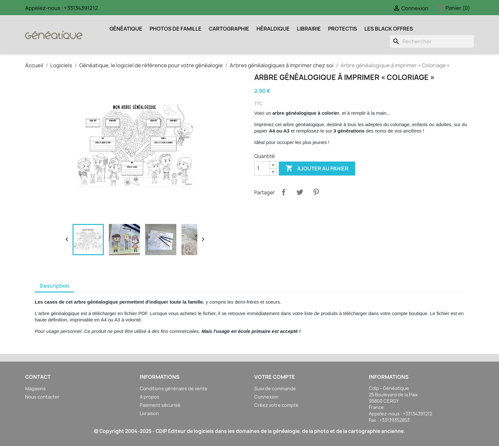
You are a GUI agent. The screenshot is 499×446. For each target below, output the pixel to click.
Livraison (149, 413)
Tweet (299, 192)
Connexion (266, 397)
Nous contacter (42, 397)
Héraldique (273, 28)
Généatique (125, 28)
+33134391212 (81, 7)
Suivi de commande (275, 388)
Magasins (35, 388)
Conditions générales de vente (173, 388)
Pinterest (316, 192)
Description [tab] (54, 285)
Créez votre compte (276, 405)
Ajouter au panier (316, 168)
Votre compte (274, 376)
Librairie (309, 28)
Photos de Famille (175, 28)
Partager (283, 192)
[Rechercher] (432, 41)
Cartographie (229, 28)
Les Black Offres (388, 28)
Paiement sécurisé (160, 405)
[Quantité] (262, 169)
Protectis (342, 28)
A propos (149, 397)
